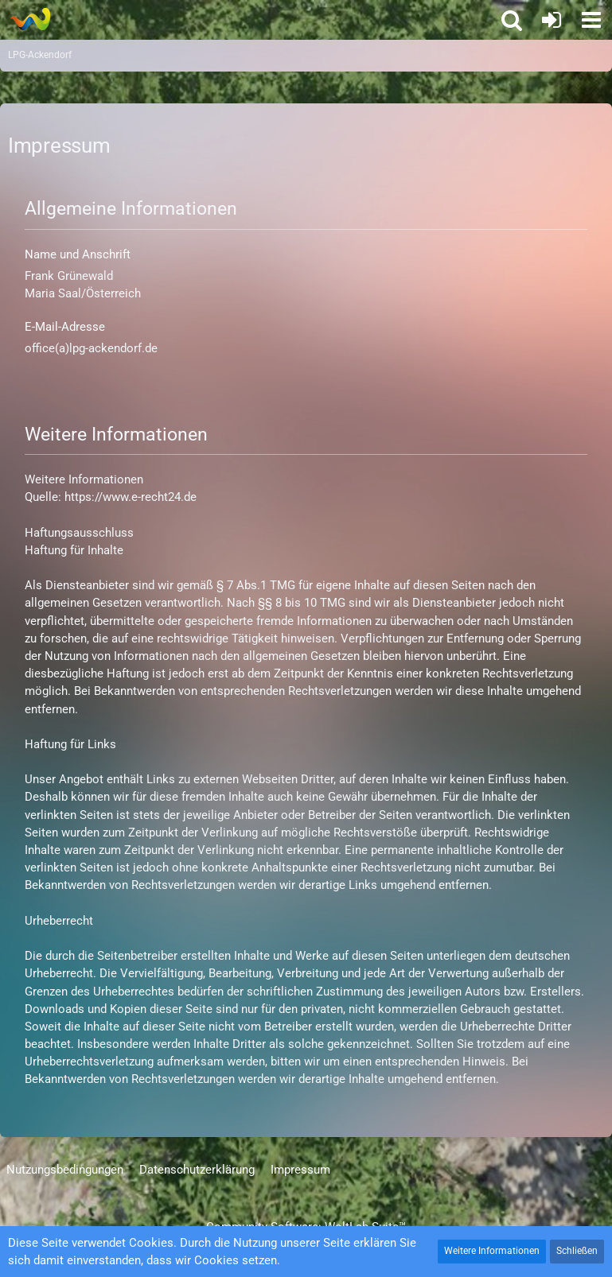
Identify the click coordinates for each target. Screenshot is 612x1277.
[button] (591, 20)
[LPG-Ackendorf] (30, 19)
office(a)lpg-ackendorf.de (91, 348)
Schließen (577, 1250)
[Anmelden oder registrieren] (551, 20)
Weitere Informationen (492, 1250)
